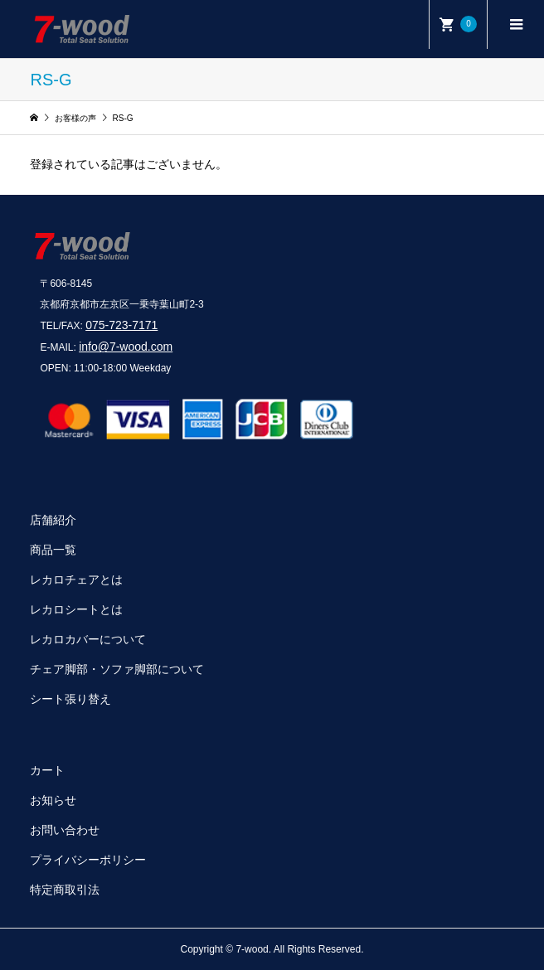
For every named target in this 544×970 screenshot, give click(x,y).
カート (47, 770)
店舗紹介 (53, 519)
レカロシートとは (76, 609)
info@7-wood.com (125, 346)
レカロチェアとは (76, 579)
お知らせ (53, 800)
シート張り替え (70, 699)
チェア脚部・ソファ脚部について (117, 669)
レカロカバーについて (88, 639)
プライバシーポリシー (88, 859)
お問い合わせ (65, 830)
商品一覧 (53, 549)
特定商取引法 (65, 889)
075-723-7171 (121, 325)
